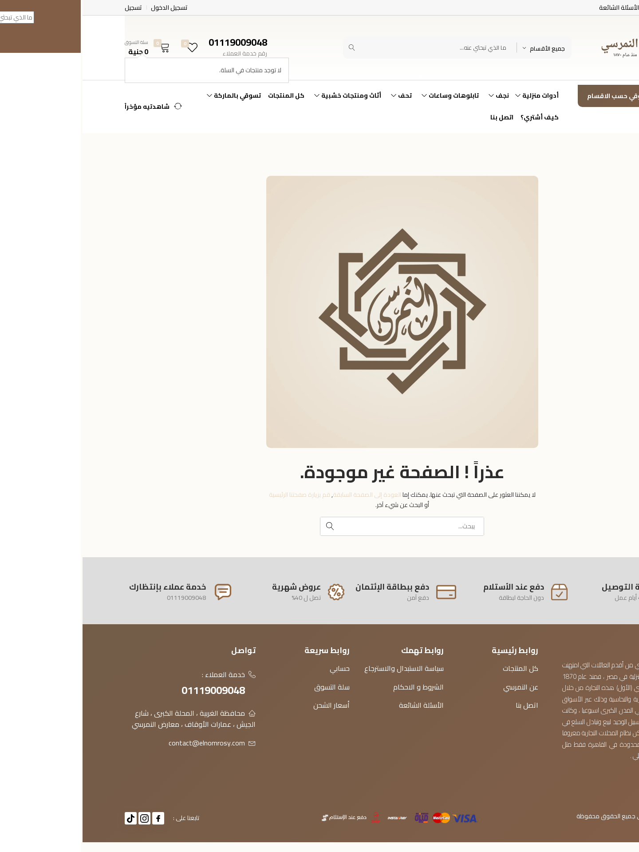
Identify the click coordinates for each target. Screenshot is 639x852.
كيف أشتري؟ (457, 117)
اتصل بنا (419, 117)
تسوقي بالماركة (150, 95)
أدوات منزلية (453, 95)
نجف (414, 95)
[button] (67, 47)
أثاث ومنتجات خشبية (264, 95)
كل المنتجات (203, 95)
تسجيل (50, 7)
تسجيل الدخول (86, 7)
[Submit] (269, 47)
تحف (317, 95)
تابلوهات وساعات (366, 95)
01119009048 (130, 690)
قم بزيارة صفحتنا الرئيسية (217, 494)
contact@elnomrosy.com (124, 742)
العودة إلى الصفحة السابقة (284, 494)
